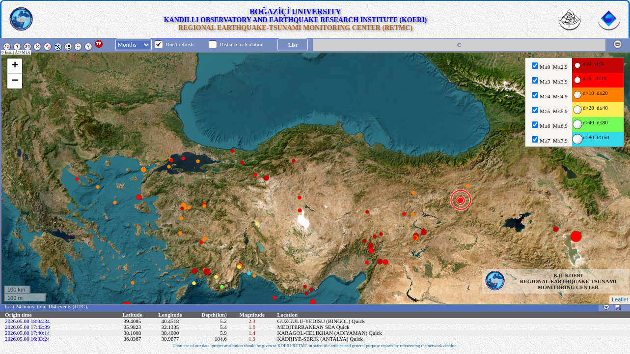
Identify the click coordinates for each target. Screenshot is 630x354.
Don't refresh (179, 44)
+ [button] (15, 66)
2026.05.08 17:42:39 (27, 327)
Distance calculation (241, 44)
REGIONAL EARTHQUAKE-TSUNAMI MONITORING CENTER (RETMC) (295, 27)
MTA (26, 52)
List (292, 45)
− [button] (15, 81)
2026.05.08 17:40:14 (27, 333)
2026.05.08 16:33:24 (27, 339)
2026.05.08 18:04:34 (27, 321)
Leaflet (620, 299)
